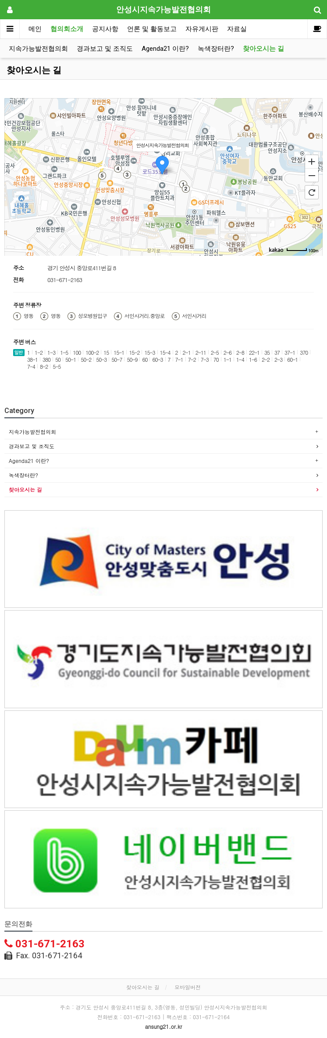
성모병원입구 (92, 315)
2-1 (187, 352)
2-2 (266, 359)
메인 (35, 29)
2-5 (215, 352)
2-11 (200, 352)
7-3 (205, 359)
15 (106, 352)
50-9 (132, 359)
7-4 (31, 366)
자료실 (237, 29)
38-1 (32, 359)
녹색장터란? (216, 49)
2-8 (240, 352)
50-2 (86, 359)
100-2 (92, 352)
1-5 (64, 352)
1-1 (227, 359)
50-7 (116, 359)
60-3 (157, 359)
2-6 (227, 352)
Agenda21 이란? (165, 49)
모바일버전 (187, 987)
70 (216, 359)
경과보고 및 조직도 (105, 49)
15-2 (134, 352)
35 (267, 352)
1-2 (39, 352)
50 (57, 359)
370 (304, 352)
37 (277, 352)
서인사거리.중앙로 (144, 315)
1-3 (51, 352)
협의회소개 (66, 29)
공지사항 (105, 29)
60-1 (292, 359)
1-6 (253, 359)
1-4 (240, 359)
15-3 (149, 352)
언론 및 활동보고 (152, 29)
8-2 (44, 366)
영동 (28, 315)
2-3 (278, 359)
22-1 (254, 352)
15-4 (165, 352)
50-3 (101, 359)
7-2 (192, 359)
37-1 (289, 352)
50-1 (70, 359)
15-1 (119, 352)
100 (77, 352)
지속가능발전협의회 (38, 49)
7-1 (179, 359)
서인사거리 (194, 315)
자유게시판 (201, 29)
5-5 (56, 366)
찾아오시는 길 (263, 49)
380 (46, 359)
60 (144, 359)
